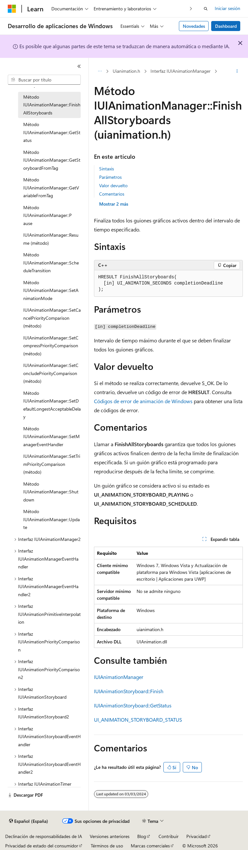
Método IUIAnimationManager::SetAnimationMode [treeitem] (50, 290)
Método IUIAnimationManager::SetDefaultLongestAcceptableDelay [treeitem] (52, 405)
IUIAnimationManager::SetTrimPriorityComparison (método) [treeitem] (51, 464)
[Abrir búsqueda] (205, 9)
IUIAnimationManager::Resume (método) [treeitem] (50, 239)
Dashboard (226, 26)
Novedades (194, 26)
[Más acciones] (237, 71)
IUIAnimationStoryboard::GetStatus (132, 705)
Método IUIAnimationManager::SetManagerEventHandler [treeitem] (51, 436)
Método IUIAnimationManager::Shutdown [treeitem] (50, 492)
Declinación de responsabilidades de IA (43, 836)
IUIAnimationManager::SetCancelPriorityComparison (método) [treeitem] (52, 318)
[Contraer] (79, 66)
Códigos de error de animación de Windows (143, 401)
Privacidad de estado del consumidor (41, 846)
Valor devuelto (113, 185)
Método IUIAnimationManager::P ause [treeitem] (47, 215)
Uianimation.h (126, 71)
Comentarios (111, 194)
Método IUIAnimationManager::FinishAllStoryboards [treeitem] (51, 105)
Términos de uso (107, 846)
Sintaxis (106, 169)
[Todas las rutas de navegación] (99, 71)
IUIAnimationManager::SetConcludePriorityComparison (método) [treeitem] (50, 373)
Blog (141, 836)
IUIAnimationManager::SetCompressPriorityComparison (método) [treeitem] (50, 346)
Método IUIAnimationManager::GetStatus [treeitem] (51, 132)
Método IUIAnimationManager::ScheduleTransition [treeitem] (51, 263)
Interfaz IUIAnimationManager (180, 71)
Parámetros (110, 177)
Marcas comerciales (150, 846)
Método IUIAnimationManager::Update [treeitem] (51, 519)
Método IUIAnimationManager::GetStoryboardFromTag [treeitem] (51, 160)
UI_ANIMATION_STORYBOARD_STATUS (138, 719)
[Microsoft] (12, 9)
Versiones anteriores (109, 836)
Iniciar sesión (227, 8)
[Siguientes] (191, 8)
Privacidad (196, 836)
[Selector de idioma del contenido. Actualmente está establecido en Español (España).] (28, 821)
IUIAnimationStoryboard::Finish (128, 691)
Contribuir (169, 836)
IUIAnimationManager (118, 676)
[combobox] (44, 80)
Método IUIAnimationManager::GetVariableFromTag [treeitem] (51, 188)
